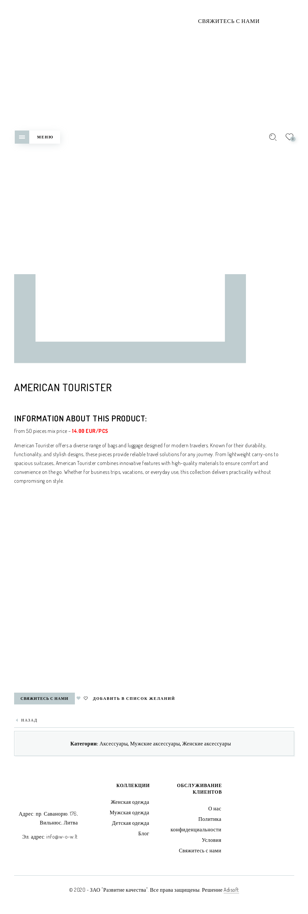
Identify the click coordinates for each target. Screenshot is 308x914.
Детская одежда (130, 823)
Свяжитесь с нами (229, 20)
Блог (143, 833)
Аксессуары (113, 743)
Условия (211, 840)
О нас (214, 808)
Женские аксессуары (206, 743)
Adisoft (231, 889)
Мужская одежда (129, 812)
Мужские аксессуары (155, 743)
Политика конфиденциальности (195, 824)
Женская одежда (130, 802)
